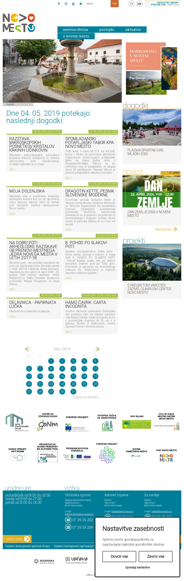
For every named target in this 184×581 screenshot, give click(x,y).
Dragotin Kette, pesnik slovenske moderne (89, 193)
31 (73, 391)
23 (62, 384)
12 (95, 368)
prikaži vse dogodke (85, 396)
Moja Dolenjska (27, 191)
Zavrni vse (155, 556)
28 (40, 391)
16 (62, 376)
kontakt (131, 4)
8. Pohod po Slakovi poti (86, 244)
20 (29, 384)
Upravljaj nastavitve (137, 567)
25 (84, 384)
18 (84, 376)
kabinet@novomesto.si (122, 511)
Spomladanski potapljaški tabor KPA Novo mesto (89, 142)
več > (12, 169)
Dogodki (10, 104)
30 (62, 391)
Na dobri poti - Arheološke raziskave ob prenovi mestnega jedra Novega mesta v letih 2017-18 (33, 250)
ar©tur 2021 (92, 574)
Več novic (163, 229)
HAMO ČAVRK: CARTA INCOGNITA (85, 304)
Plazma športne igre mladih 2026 (145, 152)
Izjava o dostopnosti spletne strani (27, 546)
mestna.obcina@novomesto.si (79, 514)
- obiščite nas (165, 3)
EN (139, 4)
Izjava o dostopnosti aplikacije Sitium (78, 546)
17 (73, 376)
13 (29, 376)
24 (73, 384)
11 (84, 368)
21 (40, 384)
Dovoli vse (119, 556)
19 (95, 376)
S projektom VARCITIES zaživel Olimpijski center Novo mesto (149, 289)
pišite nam (18, 539)
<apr (27, 349)
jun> (97, 349)
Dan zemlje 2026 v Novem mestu (148, 214)
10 (73, 368)
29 (51, 391)
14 (40, 376)
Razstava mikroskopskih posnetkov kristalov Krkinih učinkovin (31, 144)
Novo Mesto (27, 23)
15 (51, 376)
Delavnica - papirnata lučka (32, 304)
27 (29, 391)
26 (95, 384)
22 (51, 384)
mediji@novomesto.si (162, 511)
